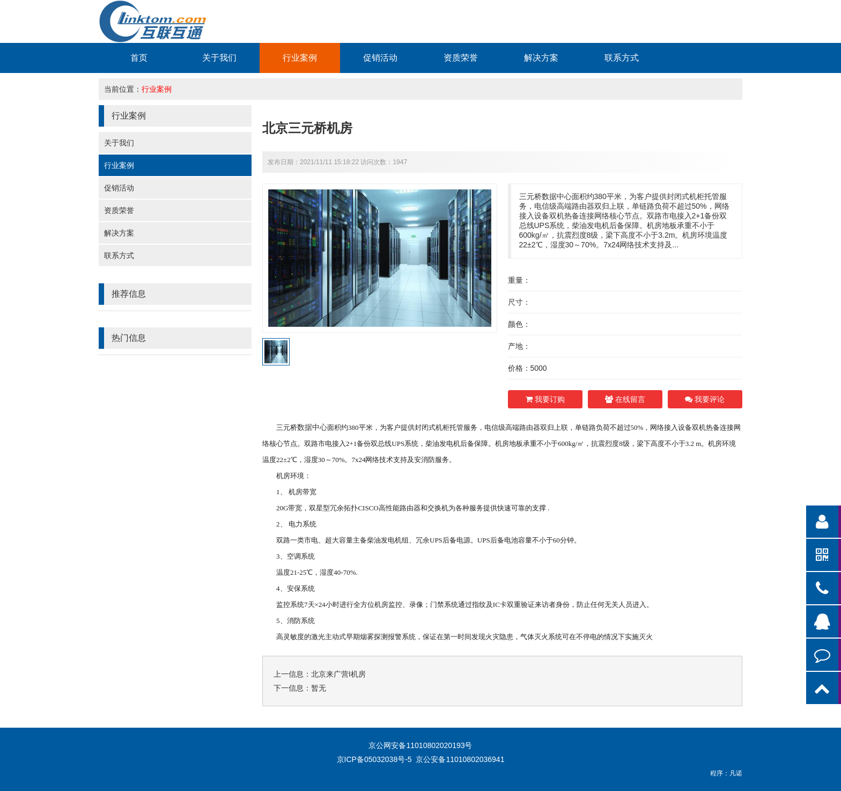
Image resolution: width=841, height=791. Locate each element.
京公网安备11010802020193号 (420, 745)
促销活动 (380, 57)
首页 (138, 57)
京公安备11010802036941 (460, 759)
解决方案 (541, 57)
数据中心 (312, 427)
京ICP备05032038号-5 (374, 759)
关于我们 (219, 57)
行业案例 (300, 57)
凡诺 (735, 773)
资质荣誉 (461, 57)
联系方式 (621, 57)
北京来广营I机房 (338, 674)
